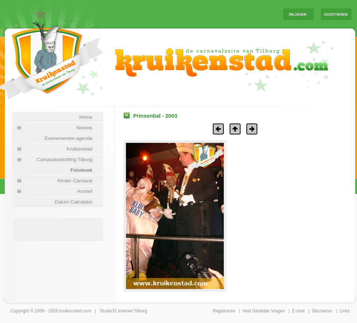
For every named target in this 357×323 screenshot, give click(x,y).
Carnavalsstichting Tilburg (64, 159)
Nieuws (84, 127)
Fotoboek (81, 170)
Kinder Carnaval (74, 180)
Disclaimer (322, 311)
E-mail (298, 311)
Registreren (223, 311)
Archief (84, 191)
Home (85, 117)
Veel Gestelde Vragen (263, 311)
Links (344, 311)
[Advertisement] (58, 229)
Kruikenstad (79, 149)
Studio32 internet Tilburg (123, 311)
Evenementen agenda (68, 138)
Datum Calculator (73, 202)
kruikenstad (70, 311)
